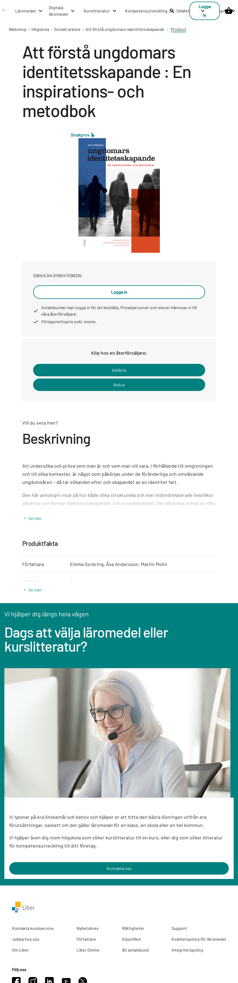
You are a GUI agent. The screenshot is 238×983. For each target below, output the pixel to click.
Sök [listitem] (176, 10)
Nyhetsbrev (88, 928)
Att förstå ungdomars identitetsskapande (124, 29)
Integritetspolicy (187, 949)
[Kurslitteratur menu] (100, 11)
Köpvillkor (131, 939)
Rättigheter (133, 928)
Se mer (35, 518)
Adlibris (119, 370)
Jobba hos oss (25, 939)
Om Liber (20, 949)
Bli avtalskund (135, 949)
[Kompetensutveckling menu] (149, 11)
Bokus (119, 384)
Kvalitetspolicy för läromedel (199, 939)
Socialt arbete (67, 29)
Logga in (119, 292)
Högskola (40, 29)
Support (179, 928)
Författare (86, 939)
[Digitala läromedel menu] (62, 11)
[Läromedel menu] (29, 11)
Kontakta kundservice (33, 928)
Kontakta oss (119, 868)
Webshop (18, 29)
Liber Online (88, 949)
